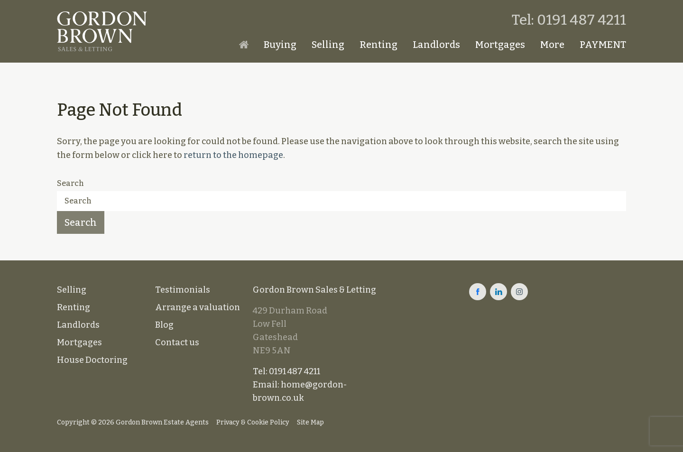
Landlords (436, 44)
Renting (378, 44)
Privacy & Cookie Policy (252, 422)
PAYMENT (603, 44)
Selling (328, 44)
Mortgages (500, 44)
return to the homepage (233, 155)
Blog (164, 325)
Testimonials (182, 290)
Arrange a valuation (197, 307)
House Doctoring (92, 360)
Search (70, 183)
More (552, 44)
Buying (280, 44)
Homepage (244, 44)
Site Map (310, 422)
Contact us (177, 342)
